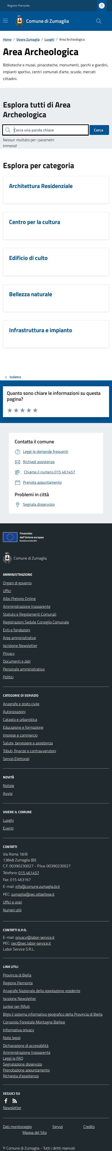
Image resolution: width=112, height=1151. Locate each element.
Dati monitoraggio (17, 1126)
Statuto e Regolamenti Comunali (29, 614)
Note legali (12, 1038)
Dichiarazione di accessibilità (25, 1045)
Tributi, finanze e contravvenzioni (29, 751)
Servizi (57, 1126)
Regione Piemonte (18, 5)
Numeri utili (12, 910)
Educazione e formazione (23, 727)
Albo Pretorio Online (19, 598)
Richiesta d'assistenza (21, 1076)
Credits (89, 1126)
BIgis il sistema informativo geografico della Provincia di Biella (52, 1014)
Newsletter (12, 1108)
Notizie (8, 785)
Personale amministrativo (24, 669)
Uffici (7, 591)
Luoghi (49, 39)
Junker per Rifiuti (16, 1006)
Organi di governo (17, 583)
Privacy (9, 653)
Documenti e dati (17, 661)
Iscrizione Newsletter (20, 645)
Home (7, 39)
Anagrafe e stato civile (21, 704)
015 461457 (28, 873)
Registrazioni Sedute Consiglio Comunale (36, 622)
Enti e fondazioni (16, 630)
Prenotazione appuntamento (26, 1070)
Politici (8, 677)
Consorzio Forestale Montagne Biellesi (34, 1022)
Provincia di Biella (17, 975)
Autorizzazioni (14, 712)
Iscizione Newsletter (19, 998)
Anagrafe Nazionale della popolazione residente (41, 991)
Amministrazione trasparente (26, 606)
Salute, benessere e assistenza (28, 743)
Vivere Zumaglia (28, 39)
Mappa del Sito (34, 1132)
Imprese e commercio (20, 735)
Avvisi (7, 793)
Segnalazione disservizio (22, 1064)
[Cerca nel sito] (97, 21)
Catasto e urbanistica (20, 719)
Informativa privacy (18, 1030)
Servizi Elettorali (16, 759)
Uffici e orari (12, 902)
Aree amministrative (19, 638)
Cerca (98, 130)
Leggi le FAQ (13, 1058)
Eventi (8, 828)
